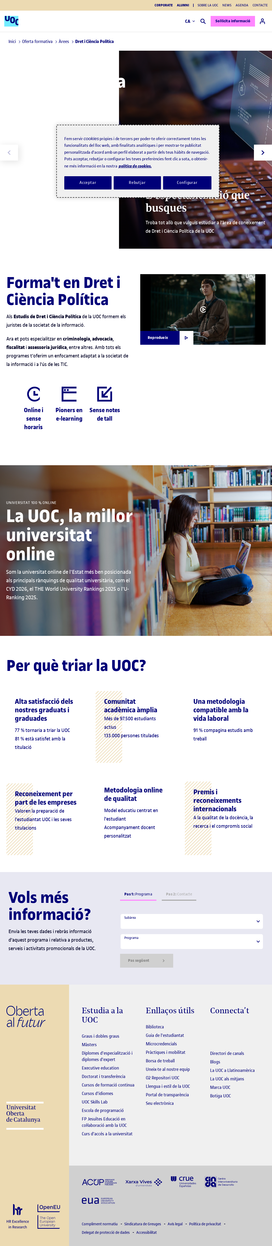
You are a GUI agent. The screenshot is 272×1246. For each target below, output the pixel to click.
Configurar (187, 182)
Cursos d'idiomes (97, 1093)
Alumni (183, 5)
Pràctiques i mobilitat (165, 1052)
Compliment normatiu (100, 1224)
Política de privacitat (205, 1224)
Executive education (100, 1068)
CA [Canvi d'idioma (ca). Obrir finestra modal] (190, 21)
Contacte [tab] (179, 894)
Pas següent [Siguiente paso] (146, 961)
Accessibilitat (146, 1232)
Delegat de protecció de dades (106, 1232)
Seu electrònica (160, 1103)
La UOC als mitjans (227, 1079)
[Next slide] (263, 153)
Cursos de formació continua (108, 1085)
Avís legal (175, 1224)
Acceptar (87, 182)
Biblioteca (155, 1027)
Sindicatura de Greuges (143, 1224)
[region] (137, 161)
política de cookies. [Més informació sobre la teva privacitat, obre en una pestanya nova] (135, 166)
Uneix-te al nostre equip (168, 1069)
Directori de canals (227, 1053)
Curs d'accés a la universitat (107, 1134)
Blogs (215, 1062)
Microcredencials (161, 1044)
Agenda (242, 5)
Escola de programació (103, 1110)
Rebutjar (137, 182)
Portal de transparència (167, 1095)
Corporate (164, 5)
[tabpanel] (192, 940)
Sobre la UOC (208, 5)
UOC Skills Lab (95, 1102)
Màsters (89, 1044)
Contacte (260, 5)
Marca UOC (220, 1087)
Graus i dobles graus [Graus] (100, 1036)
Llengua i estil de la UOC (168, 1086)
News (226, 5)
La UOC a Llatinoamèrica (232, 1070)
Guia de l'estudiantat (165, 1035)
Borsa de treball (160, 1061)
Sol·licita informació (232, 21)
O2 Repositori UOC (162, 1078)
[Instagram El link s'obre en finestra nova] (214, 1027)
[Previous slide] (9, 153)
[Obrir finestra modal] (166, 338)
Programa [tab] (138, 894)
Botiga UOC (220, 1096)
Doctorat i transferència (103, 1076)
